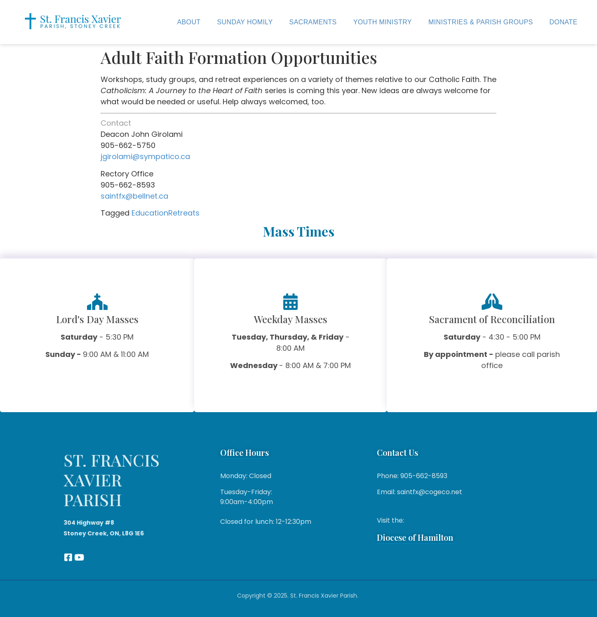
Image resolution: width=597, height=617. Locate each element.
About (188, 22)
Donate (564, 22)
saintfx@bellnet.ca (134, 196)
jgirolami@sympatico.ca (145, 156)
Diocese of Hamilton (415, 537)
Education (150, 213)
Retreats (184, 213)
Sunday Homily (245, 22)
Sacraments (313, 22)
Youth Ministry (382, 22)
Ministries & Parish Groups (480, 22)
